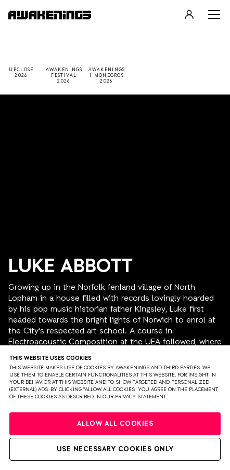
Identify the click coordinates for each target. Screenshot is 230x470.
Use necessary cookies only (115, 449)
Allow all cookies (115, 424)
